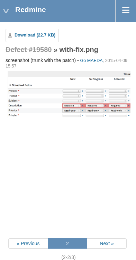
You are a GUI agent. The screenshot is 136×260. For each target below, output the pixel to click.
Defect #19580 (29, 49)
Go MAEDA (91, 60)
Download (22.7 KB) (35, 35)
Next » (107, 243)
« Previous (28, 243)
